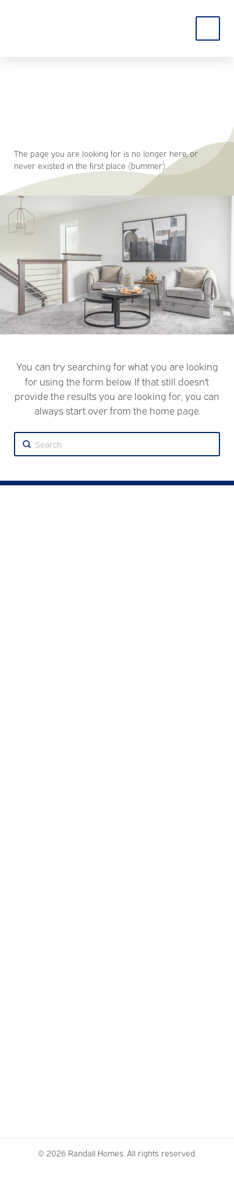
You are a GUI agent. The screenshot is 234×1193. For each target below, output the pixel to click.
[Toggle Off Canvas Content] (208, 28)
